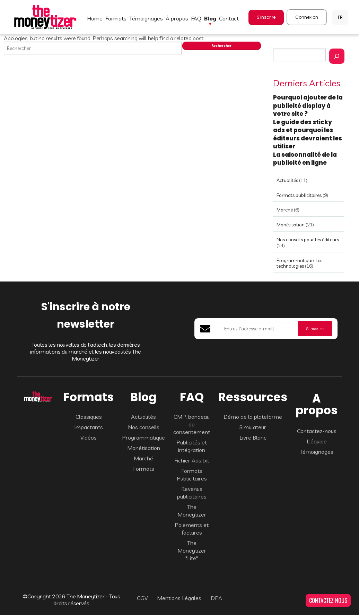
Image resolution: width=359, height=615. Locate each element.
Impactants (88, 427)
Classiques (89, 416)
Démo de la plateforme (253, 416)
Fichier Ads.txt (191, 460)
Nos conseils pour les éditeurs (308, 239)
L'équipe (317, 441)
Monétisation (291, 225)
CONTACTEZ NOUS (328, 600)
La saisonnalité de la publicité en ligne (305, 158)
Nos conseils (143, 427)
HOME (95, 18)
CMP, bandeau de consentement (191, 424)
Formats (143, 468)
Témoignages (316, 451)
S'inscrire (266, 17)
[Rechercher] (336, 56)
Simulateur (252, 427)
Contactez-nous (316, 430)
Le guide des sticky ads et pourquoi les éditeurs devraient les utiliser (307, 134)
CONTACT (229, 18)
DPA (216, 598)
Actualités (287, 180)
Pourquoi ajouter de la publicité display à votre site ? (308, 105)
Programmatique (143, 437)
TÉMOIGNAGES (146, 18)
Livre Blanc (252, 437)
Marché (285, 210)
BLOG (210, 18)
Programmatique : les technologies (299, 263)
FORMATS (115, 18)
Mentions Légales (179, 598)
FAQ (196, 18)
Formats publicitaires (299, 195)
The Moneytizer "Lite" (191, 550)
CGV (142, 598)
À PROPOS (177, 18)
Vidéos (88, 437)
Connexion (306, 17)
